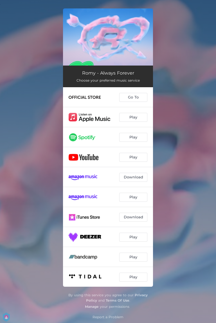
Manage (92, 306)
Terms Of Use (117, 300)
